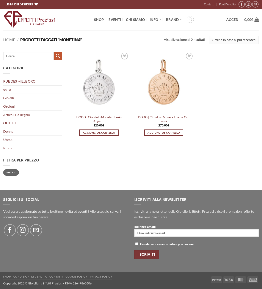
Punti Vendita (227, 4)
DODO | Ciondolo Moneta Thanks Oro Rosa (163, 119)
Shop (99, 20)
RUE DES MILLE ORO (19, 81)
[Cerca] (190, 19)
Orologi (9, 106)
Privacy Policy (101, 276)
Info (155, 19)
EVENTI (114, 20)
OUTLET (9, 123)
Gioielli (8, 98)
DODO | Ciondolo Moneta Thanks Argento (99, 119)
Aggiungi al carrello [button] (99, 132)
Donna (8, 131)
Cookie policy (76, 276)
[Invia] (58, 56)
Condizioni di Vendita (30, 276)
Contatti (209, 4)
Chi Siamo (135, 20)
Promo (8, 148)
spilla (7, 90)
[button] (233, 20)
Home (9, 39)
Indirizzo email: (196, 231)
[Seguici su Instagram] (248, 4)
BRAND (174, 19)
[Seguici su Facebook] (241, 4)
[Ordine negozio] (234, 40)
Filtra (11, 172)
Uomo (8, 139)
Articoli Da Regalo (16, 115)
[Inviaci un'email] (255, 4)
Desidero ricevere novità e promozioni (164, 244)
